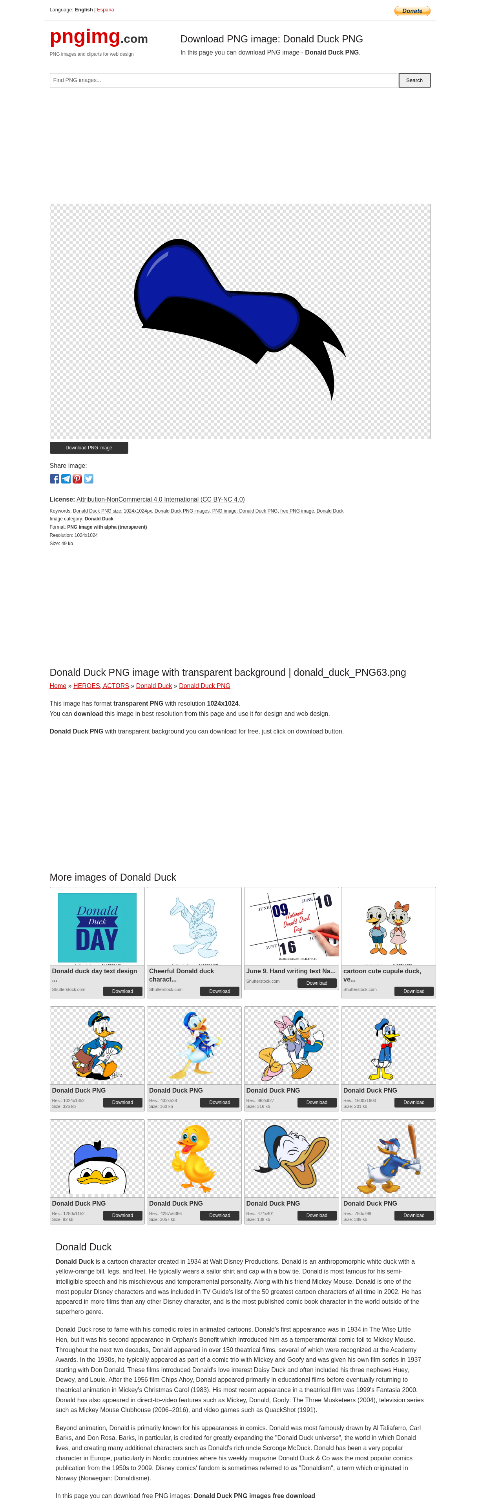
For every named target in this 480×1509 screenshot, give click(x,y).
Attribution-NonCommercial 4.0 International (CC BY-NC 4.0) (161, 499)
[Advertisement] (240, 149)
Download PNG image (89, 448)
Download (122, 991)
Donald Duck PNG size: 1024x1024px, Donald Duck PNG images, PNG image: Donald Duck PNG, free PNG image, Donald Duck (208, 511)
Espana (105, 10)
